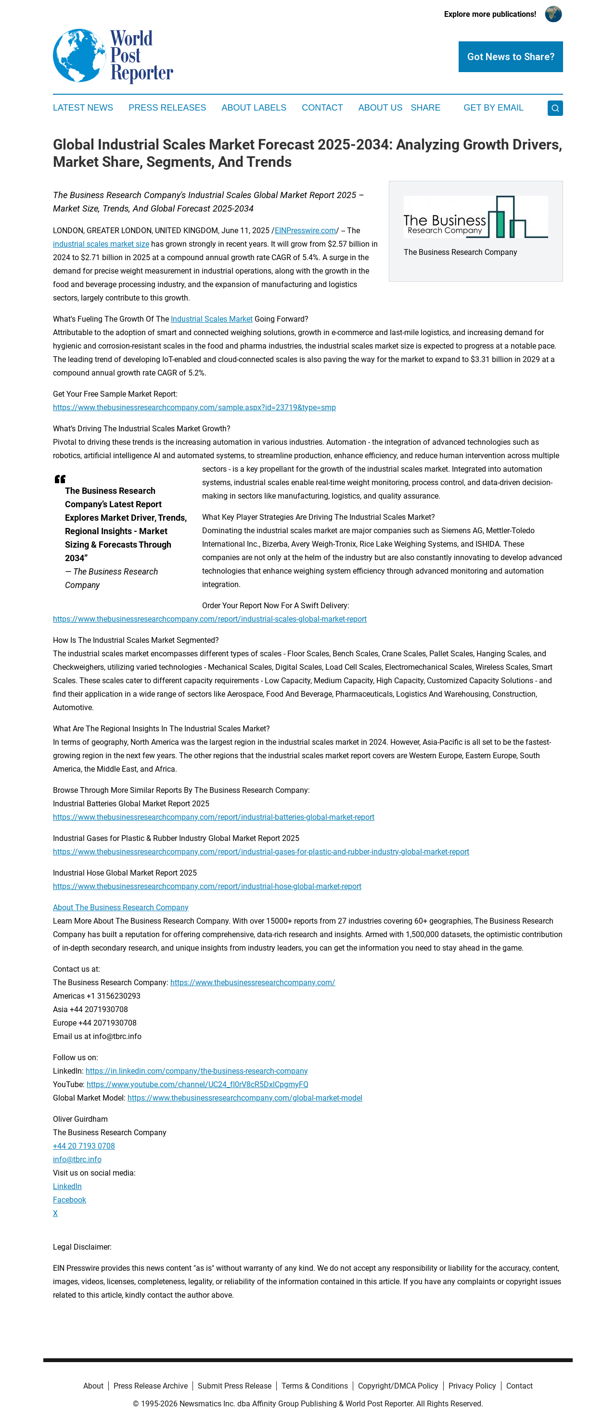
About (93, 1385)
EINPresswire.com (305, 230)
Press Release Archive (151, 1385)
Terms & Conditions (315, 1385)
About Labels (253, 108)
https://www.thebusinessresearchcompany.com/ (252, 982)
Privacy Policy (472, 1385)
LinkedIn (67, 1186)
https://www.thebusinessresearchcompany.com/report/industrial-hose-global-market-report (207, 886)
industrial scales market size (101, 244)
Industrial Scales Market (212, 319)
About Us (381, 108)
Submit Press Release (234, 1385)
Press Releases (167, 108)
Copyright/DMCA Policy (398, 1385)
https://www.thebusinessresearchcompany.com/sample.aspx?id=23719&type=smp (194, 407)
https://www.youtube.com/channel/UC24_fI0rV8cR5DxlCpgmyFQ (197, 1084)
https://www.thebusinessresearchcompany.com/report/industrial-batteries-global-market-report (213, 817)
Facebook (69, 1199)
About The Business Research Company (121, 907)
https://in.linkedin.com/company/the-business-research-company (197, 1071)
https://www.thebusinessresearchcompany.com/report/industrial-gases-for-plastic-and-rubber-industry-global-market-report (261, 851)
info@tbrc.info (77, 1159)
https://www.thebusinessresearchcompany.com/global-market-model (245, 1097)
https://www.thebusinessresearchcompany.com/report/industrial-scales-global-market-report (210, 619)
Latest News (83, 108)
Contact (322, 108)
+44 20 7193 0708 (84, 1146)
